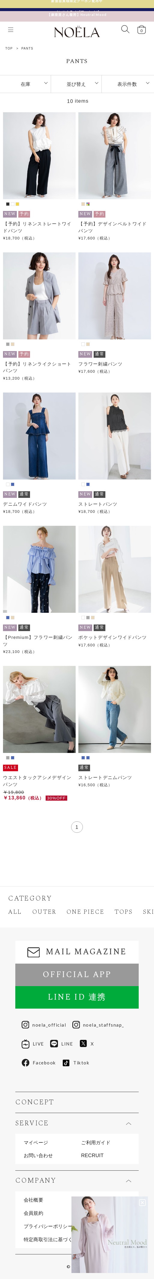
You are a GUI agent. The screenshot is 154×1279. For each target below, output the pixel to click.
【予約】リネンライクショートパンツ (37, 367)
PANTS (27, 48)
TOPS (123, 912)
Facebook (39, 1063)
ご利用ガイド (95, 1142)
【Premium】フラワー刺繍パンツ (38, 641)
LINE (61, 1044)
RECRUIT (92, 1155)
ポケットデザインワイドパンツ (112, 637)
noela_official (44, 1025)
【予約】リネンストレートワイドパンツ (37, 227)
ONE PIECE (85, 912)
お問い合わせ (38, 1155)
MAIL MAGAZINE (77, 952)
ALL (15, 912)
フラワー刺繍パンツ (100, 363)
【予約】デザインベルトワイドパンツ (112, 227)
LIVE (33, 1044)
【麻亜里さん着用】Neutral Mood (77, 12)
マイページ (36, 1142)
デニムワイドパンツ (25, 504)
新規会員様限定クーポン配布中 (77, 4)
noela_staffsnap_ (98, 1025)
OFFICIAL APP (77, 974)
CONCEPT (34, 1102)
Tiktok (75, 1063)
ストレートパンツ (97, 504)
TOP (9, 48)
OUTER (44, 912)
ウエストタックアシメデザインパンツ (37, 781)
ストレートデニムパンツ (105, 777)
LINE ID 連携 (77, 997)
